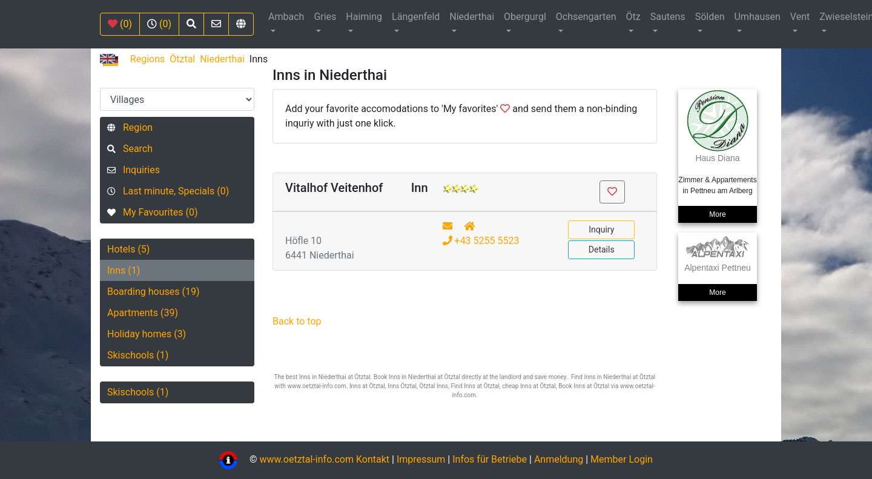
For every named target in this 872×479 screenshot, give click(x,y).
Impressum (421, 459)
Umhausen (757, 16)
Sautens (667, 16)
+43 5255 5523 (481, 240)
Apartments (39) (142, 313)
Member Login (621, 459)
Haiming (364, 16)
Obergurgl (525, 16)
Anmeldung (558, 459)
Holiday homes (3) (146, 334)
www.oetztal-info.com (306, 459)
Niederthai (471, 16)
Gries (325, 16)
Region (130, 127)
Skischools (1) (137, 355)
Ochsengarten (586, 16)
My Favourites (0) (152, 212)
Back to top (296, 321)
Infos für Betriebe (489, 459)
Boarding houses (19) (153, 291)
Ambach (286, 16)
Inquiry (601, 229)
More (717, 214)
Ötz (633, 16)
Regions (147, 59)
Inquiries (133, 170)
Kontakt (374, 459)
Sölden (710, 16)
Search (130, 148)
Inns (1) (123, 270)
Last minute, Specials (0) (168, 191)
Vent (800, 16)
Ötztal (182, 59)
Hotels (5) (128, 249)
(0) (120, 24)
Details (602, 249)
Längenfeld (416, 16)
